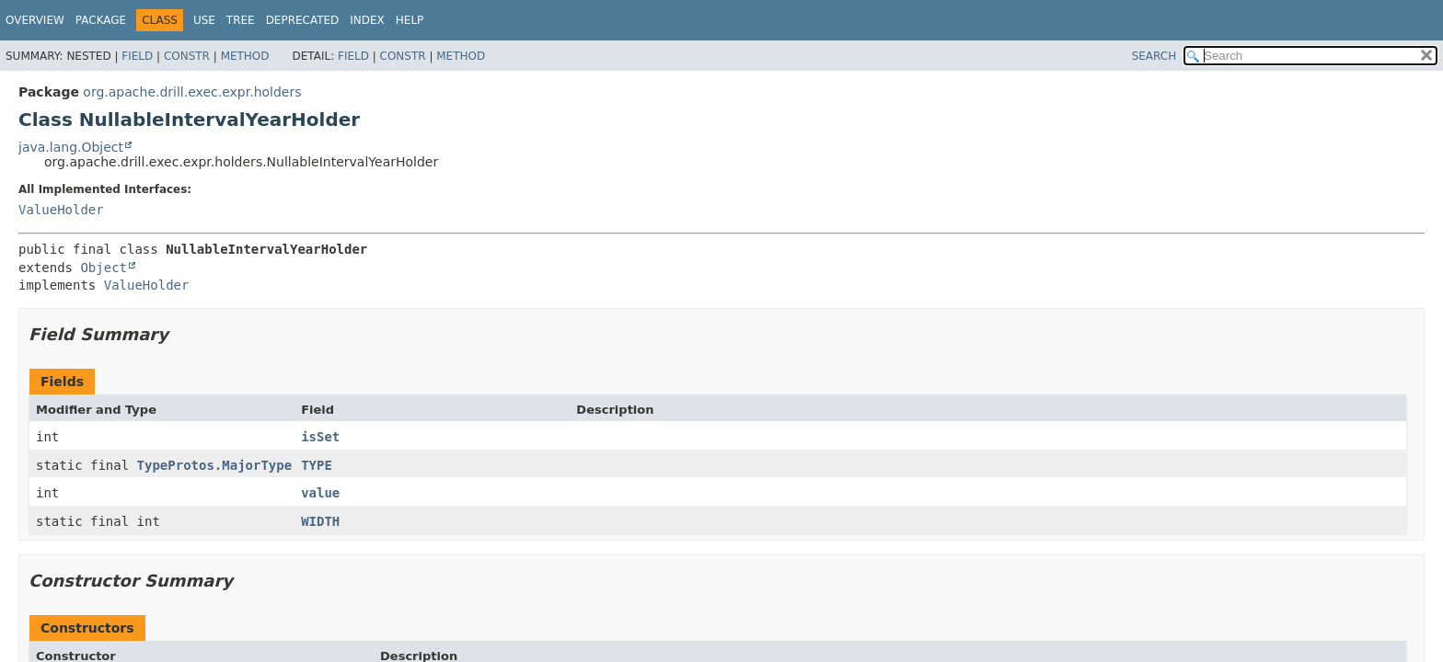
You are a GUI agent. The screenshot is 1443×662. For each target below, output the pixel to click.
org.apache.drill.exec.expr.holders (192, 92)
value (320, 492)
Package (100, 20)
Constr (187, 56)
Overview (35, 20)
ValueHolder (61, 209)
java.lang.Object (70, 147)
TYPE (316, 465)
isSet (320, 436)
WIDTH (320, 521)
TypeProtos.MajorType (215, 465)
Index (367, 20)
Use (204, 20)
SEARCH (1154, 56)
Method (245, 56)
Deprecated (303, 20)
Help (410, 20)
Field (137, 56)
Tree (240, 20)
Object (103, 267)
